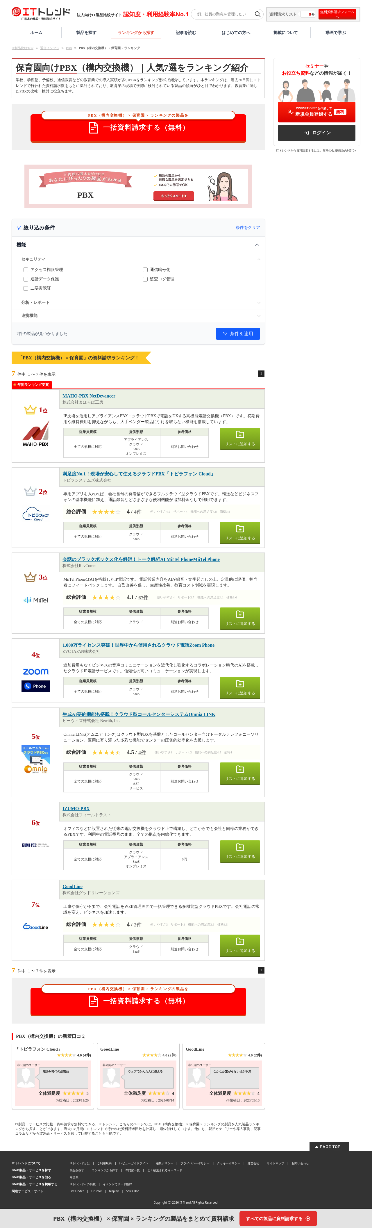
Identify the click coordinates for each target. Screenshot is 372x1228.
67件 (143, 597)
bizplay (114, 1191)
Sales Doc (132, 1191)
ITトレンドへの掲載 (83, 1184)
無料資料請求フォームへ (337, 14)
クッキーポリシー (228, 1163)
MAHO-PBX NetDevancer (88, 395)
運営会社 (253, 1163)
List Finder (77, 1191)
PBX (69, 48)
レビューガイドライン (133, 1163)
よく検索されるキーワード (164, 1170)
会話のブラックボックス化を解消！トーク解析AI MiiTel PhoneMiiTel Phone (141, 559)
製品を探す (86, 32)
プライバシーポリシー (195, 1163)
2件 (138, 925)
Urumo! (96, 1191)
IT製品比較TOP (22, 48)
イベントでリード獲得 (117, 1184)
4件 (138, 512)
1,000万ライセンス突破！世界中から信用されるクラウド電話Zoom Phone (138, 645)
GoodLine (72, 886)
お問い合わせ (300, 1163)
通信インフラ (49, 48)
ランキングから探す (136, 32)
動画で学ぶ (336, 32)
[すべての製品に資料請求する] (278, 1218)
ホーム (36, 32)
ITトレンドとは (80, 1163)
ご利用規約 (104, 1163)
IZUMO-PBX (76, 808)
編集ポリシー (164, 1163)
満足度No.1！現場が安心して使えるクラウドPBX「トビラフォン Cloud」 (138, 473)
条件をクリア (248, 227)
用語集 (74, 1177)
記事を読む (186, 32)
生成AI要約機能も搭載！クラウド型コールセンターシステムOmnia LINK (138, 714)
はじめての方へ (236, 32)
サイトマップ (275, 1163)
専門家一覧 (132, 1170)
